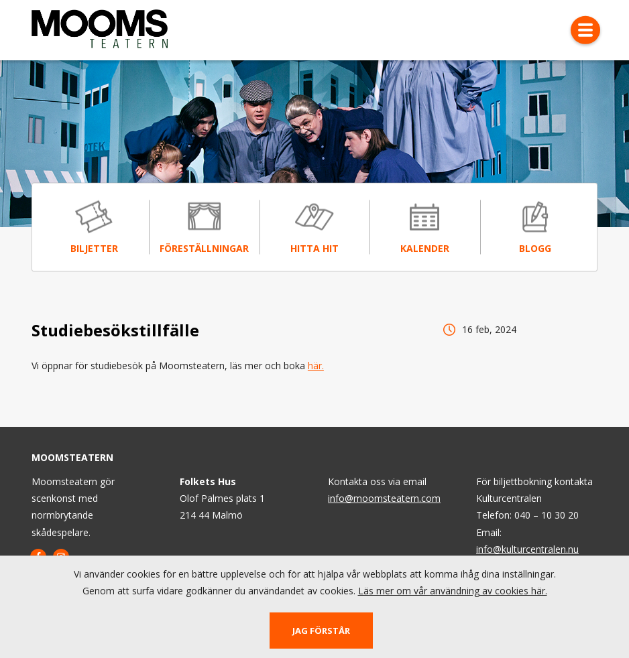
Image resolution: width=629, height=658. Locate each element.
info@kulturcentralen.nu (527, 549)
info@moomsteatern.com (384, 498)
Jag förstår (321, 630)
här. (316, 366)
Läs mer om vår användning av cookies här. (452, 590)
